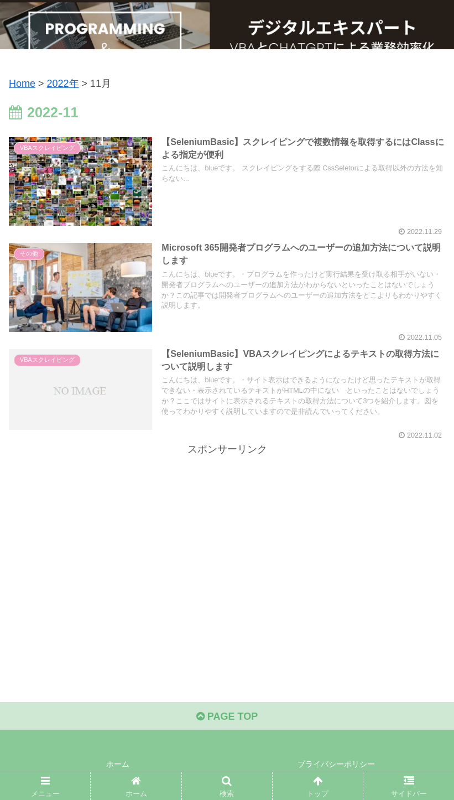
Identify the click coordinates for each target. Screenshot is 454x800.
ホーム (117, 764)
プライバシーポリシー (336, 764)
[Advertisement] (227, 535)
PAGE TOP (227, 716)
